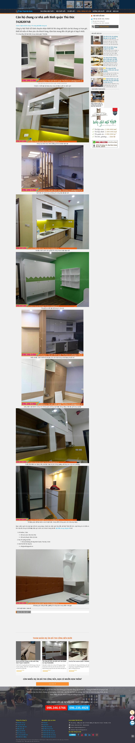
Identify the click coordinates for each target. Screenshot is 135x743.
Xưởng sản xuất (99, 11)
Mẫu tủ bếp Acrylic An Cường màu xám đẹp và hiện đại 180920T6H (97, 105)
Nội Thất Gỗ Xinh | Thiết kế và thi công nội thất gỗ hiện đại (24, 11)
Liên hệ (108, 11)
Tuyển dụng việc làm (22, 726)
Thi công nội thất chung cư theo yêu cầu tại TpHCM (111, 69)
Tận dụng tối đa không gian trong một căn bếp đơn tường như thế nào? (110, 59)
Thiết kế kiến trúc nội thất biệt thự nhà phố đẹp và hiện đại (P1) (111, 80)
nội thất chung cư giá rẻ (63, 528)
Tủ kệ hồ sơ (45, 724)
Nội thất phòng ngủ (47, 726)
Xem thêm (51, 684)
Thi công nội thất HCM (22, 734)
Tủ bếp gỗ (70, 11)
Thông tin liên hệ (21, 724)
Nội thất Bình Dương (21, 736)
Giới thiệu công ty (21, 722)
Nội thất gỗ (60, 11)
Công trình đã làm (84, 11)
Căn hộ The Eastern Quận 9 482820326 (80, 661)
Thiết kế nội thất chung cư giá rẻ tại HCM (110, 48)
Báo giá (115, 11)
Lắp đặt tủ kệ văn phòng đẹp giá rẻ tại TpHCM (110, 37)
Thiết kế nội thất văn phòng (49, 734)
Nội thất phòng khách (48, 728)
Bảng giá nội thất (21, 730)
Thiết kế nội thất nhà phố (48, 730)
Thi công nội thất (47, 11)
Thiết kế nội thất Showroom (49, 736)
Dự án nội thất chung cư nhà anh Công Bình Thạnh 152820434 (27, 662)
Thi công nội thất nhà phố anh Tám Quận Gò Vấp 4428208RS (54, 662)
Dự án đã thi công (21, 732)
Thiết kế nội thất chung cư (49, 732)
